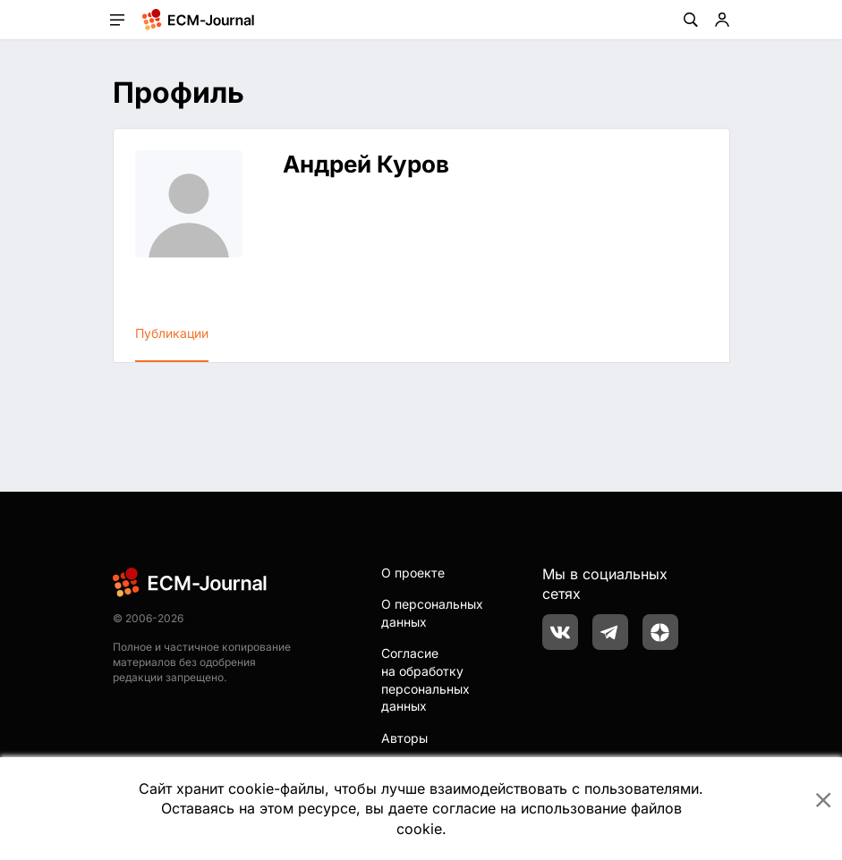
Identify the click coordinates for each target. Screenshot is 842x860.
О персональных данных (432, 612)
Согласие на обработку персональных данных (425, 679)
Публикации (171, 333)
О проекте (413, 572)
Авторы (404, 738)
